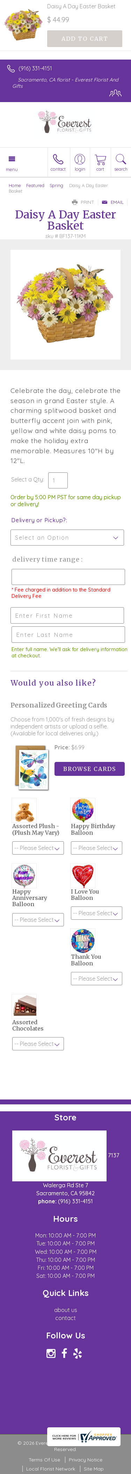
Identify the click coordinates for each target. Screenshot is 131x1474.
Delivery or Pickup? (38, 520)
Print (83, 202)
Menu (12, 169)
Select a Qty (27, 479)
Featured (35, 185)
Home (15, 185)
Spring (56, 185)
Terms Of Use (44, 1460)
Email (113, 202)
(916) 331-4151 (35, 68)
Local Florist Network (50, 1469)
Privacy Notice (85, 1460)
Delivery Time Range (45, 559)
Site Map (94, 1469)
